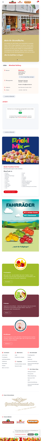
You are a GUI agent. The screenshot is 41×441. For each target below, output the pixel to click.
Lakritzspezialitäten (6, 359)
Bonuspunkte (30, 373)
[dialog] (27, 433)
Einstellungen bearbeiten (20, 434)
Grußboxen (8, 343)
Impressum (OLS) (31, 377)
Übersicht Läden (18, 366)
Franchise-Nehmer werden (20, 363)
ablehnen (31, 434)
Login (16, 355)
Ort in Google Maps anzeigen (26, 77)
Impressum (30, 359)
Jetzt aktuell (4, 355)
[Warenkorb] (37, 2)
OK (36, 434)
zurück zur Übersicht (9, 96)
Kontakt (29, 357)
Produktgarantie (31, 355)
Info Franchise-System (11, 191)
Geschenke (4, 363)
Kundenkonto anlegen (19, 357)
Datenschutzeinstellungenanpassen (33, 364)
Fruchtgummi (4, 357)
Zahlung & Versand (32, 371)
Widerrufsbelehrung (32, 375)
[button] (17, 59)
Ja (20, 112)
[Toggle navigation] (3, 2)
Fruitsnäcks (8, 281)
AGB (29, 380)
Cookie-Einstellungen (22, 117)
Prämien (7, 312)
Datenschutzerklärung (32, 361)
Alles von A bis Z (5, 367)
